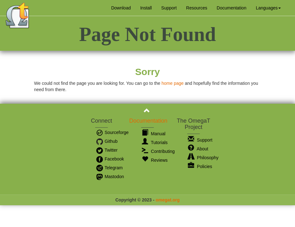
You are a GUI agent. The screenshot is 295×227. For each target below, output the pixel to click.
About (198, 148)
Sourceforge (112, 132)
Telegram (109, 167)
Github (107, 141)
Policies (200, 166)
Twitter (107, 150)
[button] (268, 8)
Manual (153, 133)
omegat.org (168, 199)
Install (146, 7)
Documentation (231, 7)
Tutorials (155, 142)
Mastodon (110, 176)
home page (172, 83)
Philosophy (203, 157)
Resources (196, 7)
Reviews (155, 160)
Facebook (110, 158)
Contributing (158, 151)
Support (169, 7)
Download (121, 7)
